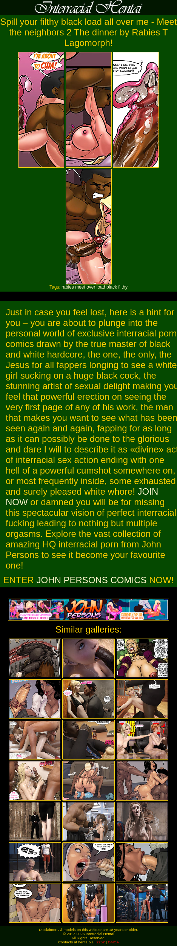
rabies (68, 287)
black (111, 287)
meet (80, 287)
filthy (123, 287)
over (90, 287)
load (101, 287)
